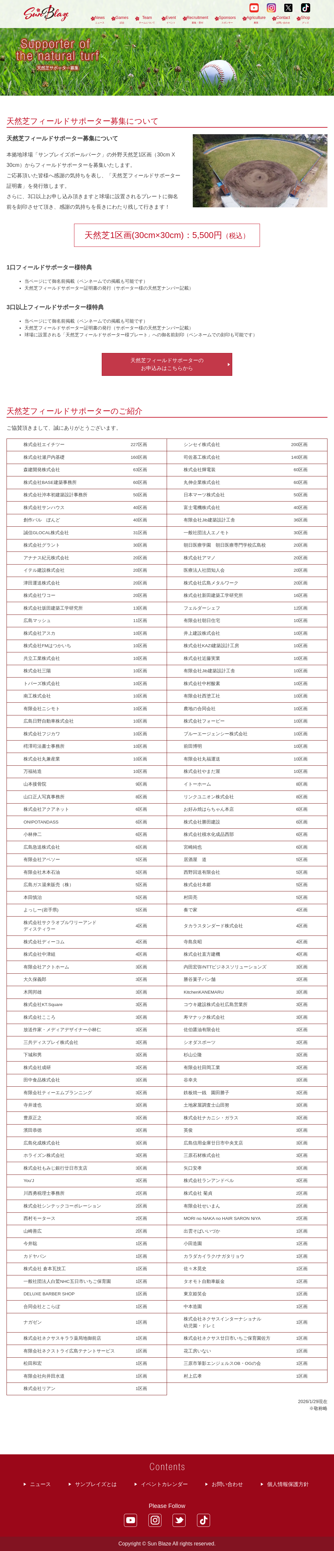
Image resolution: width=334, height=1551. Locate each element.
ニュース (40, 1484)
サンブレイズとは (96, 1484)
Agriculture (256, 19)
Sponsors (227, 19)
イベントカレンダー (164, 1484)
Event (171, 19)
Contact (283, 19)
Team (147, 19)
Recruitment (197, 19)
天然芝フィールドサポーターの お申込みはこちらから (167, 364)
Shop (305, 19)
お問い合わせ (227, 1484)
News (100, 19)
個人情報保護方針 (288, 1484)
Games (122, 19)
